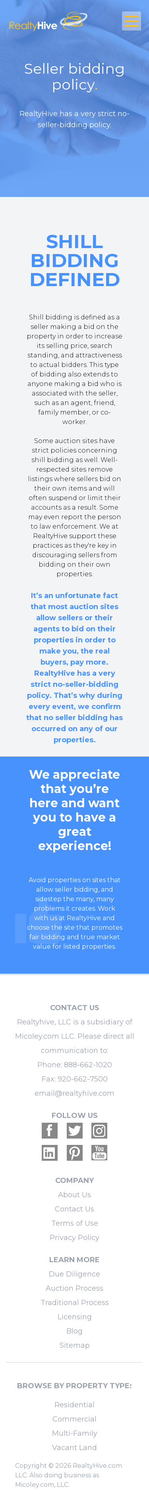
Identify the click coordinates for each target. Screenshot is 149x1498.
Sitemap (75, 1345)
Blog (74, 1331)
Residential (74, 1405)
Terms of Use (74, 1223)
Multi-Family (74, 1433)
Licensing (75, 1317)
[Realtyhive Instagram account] (99, 1131)
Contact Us (74, 1209)
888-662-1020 (88, 1064)
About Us (74, 1194)
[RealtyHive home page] (52, 21)
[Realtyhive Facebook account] (50, 1131)
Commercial (74, 1419)
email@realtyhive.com (74, 1093)
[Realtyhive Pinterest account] (75, 1153)
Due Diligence (74, 1274)
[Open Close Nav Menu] (131, 21)
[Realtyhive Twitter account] (75, 1131)
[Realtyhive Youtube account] (99, 1153)
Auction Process (74, 1288)
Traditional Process (75, 1302)
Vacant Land (74, 1447)
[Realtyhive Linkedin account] (50, 1153)
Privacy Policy (74, 1237)
